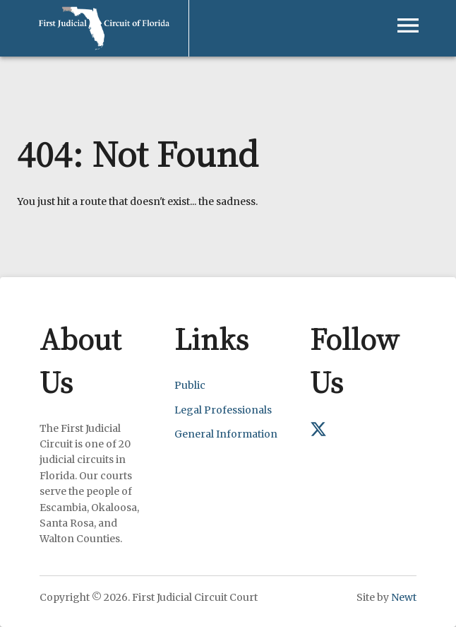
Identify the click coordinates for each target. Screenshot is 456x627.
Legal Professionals (223, 410)
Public (189, 385)
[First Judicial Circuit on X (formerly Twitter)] (318, 434)
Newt (403, 597)
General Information (225, 434)
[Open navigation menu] (408, 25)
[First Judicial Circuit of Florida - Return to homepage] (104, 8)
